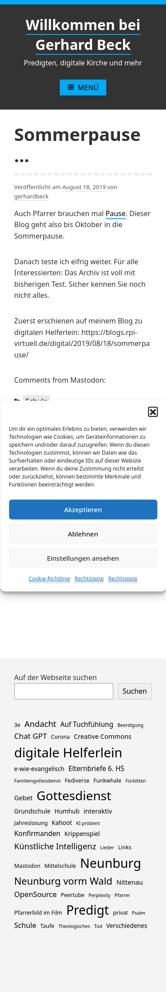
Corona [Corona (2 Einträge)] (60, 737)
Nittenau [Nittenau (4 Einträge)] (129, 882)
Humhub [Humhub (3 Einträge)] (66, 811)
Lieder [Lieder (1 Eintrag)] (107, 847)
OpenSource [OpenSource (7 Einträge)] (35, 894)
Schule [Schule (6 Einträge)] (25, 925)
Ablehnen (83, 533)
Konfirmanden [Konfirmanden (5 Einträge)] (37, 833)
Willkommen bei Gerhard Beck (83, 34)
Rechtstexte (89, 578)
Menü (83, 87)
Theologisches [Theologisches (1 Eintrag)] (74, 926)
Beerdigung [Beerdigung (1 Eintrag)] (130, 725)
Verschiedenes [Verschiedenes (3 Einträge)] (126, 925)
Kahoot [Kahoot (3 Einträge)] (62, 822)
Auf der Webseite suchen (55, 677)
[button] (152, 411)
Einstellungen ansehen (83, 558)
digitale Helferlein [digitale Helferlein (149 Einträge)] (68, 752)
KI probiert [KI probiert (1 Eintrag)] (88, 823)
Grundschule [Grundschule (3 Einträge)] (32, 811)
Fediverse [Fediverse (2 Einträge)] (77, 780)
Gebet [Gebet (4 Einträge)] (23, 797)
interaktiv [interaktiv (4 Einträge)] (98, 810)
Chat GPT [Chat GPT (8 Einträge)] (30, 736)
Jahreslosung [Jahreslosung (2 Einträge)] (31, 823)
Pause (116, 213)
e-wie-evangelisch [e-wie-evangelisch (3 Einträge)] (39, 768)
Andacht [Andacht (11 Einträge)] (40, 723)
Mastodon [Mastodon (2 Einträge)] (27, 866)
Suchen (135, 691)
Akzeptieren (83, 509)
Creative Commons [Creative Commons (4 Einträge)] (102, 736)
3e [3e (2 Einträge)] (17, 725)
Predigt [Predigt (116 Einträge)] (87, 909)
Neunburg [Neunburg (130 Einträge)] (110, 862)
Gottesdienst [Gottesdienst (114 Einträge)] (74, 795)
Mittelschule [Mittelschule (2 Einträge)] (60, 866)
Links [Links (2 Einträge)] (124, 847)
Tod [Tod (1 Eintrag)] (98, 926)
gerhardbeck (31, 196)
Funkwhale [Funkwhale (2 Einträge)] (107, 780)
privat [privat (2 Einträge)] (120, 912)
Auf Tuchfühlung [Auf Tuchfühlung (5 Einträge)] (86, 724)
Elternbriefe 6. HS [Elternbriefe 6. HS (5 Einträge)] (96, 768)
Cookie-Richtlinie (49, 578)
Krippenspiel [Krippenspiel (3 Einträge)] (82, 833)
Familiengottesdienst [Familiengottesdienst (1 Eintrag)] (37, 781)
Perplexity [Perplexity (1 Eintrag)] (100, 895)
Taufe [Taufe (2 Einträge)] (47, 926)
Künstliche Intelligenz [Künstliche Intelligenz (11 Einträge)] (55, 845)
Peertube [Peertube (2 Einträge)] (73, 895)
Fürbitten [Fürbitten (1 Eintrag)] (135, 781)
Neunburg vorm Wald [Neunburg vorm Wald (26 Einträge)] (63, 880)
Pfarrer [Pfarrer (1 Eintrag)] (122, 895)
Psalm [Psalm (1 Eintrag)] (138, 913)
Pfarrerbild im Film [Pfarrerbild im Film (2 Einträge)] (38, 912)
